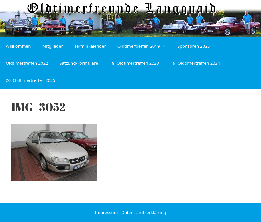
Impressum (106, 212)
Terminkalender (90, 46)
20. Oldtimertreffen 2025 (30, 80)
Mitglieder (52, 46)
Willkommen (18, 46)
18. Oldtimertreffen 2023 (134, 63)
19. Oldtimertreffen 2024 (195, 63)
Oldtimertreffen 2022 (27, 63)
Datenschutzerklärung (143, 212)
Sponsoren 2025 (194, 46)
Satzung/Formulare (79, 63)
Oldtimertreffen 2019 (144, 46)
